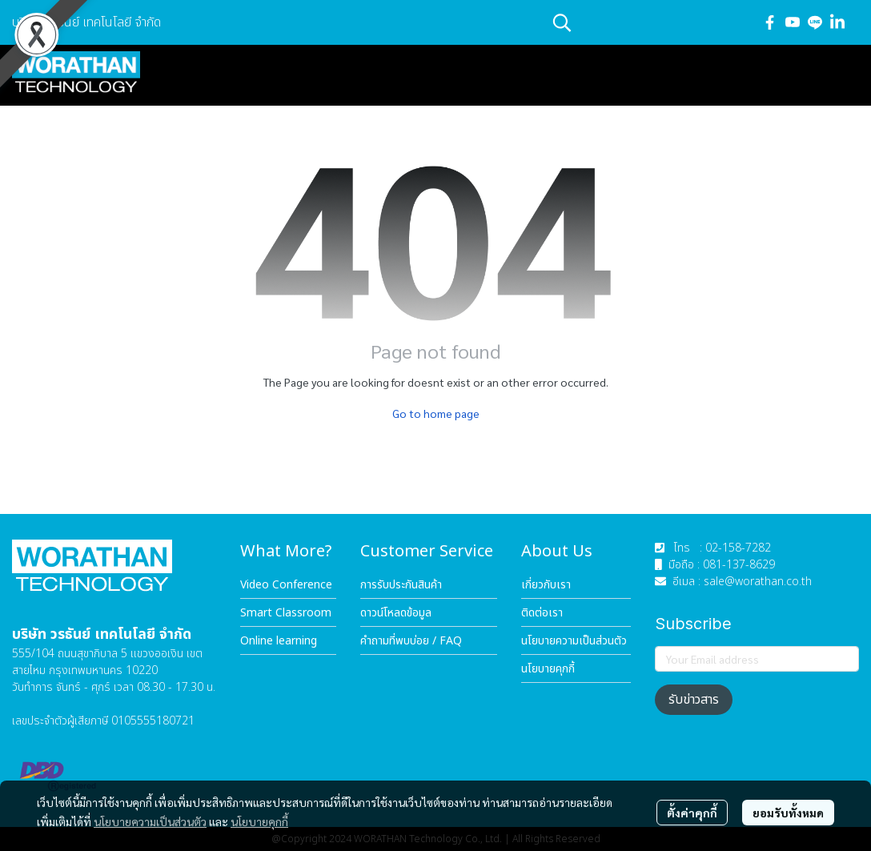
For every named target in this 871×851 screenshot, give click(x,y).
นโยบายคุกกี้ (259, 821)
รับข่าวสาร (693, 699)
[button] (648, 22)
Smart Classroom (285, 612)
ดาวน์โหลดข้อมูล (395, 612)
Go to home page (436, 413)
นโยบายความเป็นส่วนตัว (150, 821)
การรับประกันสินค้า (401, 584)
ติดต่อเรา (542, 612)
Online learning (278, 640)
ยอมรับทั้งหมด (788, 812)
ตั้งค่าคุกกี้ (692, 812)
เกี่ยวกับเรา (546, 584)
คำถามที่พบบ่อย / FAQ (411, 640)
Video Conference (286, 584)
